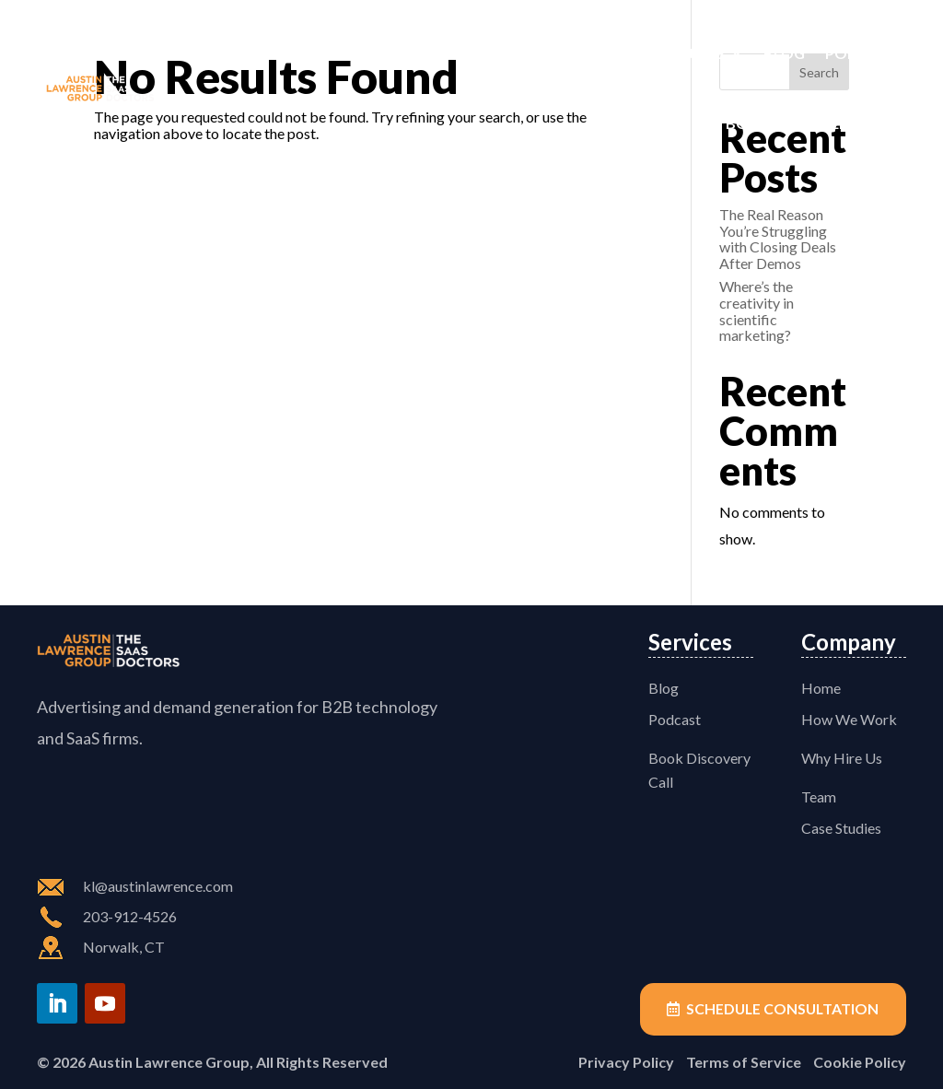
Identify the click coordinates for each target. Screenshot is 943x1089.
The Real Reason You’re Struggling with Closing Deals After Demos (777, 238)
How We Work (362, 53)
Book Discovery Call (811, 123)
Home (261, 53)
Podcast (861, 53)
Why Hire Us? (491, 53)
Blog (784, 53)
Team (583, 53)
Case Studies (674, 53)
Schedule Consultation (780, 1009)
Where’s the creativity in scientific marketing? (756, 310)
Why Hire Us (841, 758)
